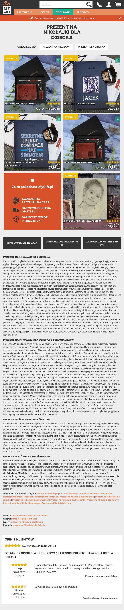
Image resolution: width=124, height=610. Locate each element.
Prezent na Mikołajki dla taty (56, 503)
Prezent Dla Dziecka (91, 46)
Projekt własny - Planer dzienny (100, 598)
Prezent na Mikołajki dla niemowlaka (21, 503)
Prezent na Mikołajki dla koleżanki (67, 500)
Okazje (44, 12)
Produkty (83, 12)
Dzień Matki (63, 12)
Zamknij (119, 18)
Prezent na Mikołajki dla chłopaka (41, 497)
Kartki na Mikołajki (69, 493)
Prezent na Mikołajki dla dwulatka (76, 497)
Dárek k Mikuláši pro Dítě (24, 519)
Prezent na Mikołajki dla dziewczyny (30, 500)
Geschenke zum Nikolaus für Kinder (29, 515)
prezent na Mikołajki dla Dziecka (27, 522)
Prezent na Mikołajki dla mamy (102, 500)
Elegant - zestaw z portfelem (101, 576)
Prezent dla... (25, 12)
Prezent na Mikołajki (56, 46)
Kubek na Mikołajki (89, 493)
